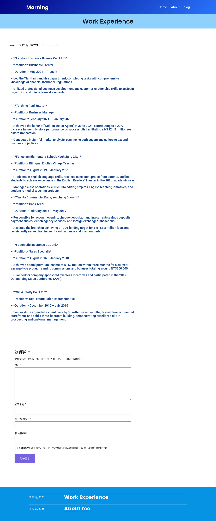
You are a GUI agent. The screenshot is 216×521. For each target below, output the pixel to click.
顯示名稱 (20, 404)
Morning (38, 7)
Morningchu (51, 45)
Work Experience (86, 497)
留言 (18, 365)
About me (77, 509)
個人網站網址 (22, 433)
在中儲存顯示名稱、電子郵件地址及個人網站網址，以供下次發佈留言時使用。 (64, 448)
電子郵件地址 (23, 419)
